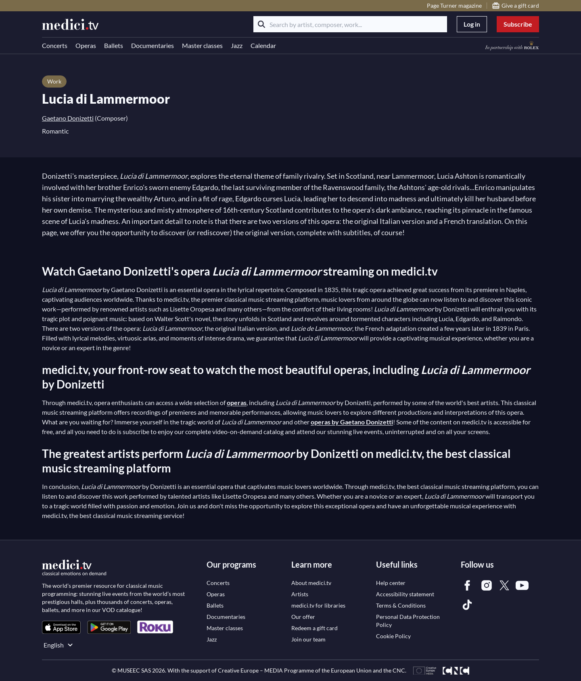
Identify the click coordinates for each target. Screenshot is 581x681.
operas (237, 402)
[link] (61, 627)
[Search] (261, 24)
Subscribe (518, 24)
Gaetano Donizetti (68, 118)
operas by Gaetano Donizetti (352, 422)
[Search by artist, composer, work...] (350, 24)
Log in (472, 24)
